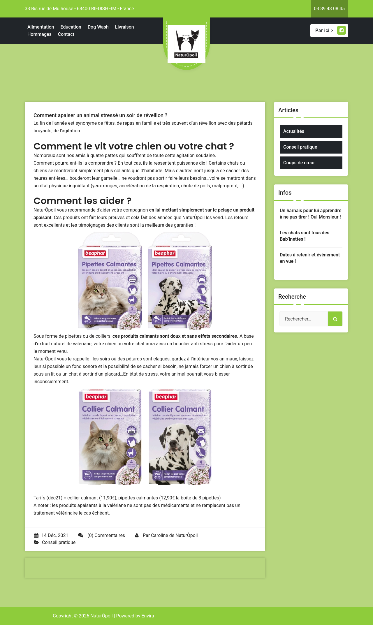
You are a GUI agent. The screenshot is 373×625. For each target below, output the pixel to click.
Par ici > (330, 30)
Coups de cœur (299, 163)
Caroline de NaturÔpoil (174, 535)
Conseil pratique (58, 542)
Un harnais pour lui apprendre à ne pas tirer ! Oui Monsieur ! (311, 214)
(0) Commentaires (101, 535)
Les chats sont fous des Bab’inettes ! (304, 236)
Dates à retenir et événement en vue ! (310, 258)
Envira (147, 616)
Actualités (293, 131)
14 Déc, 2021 (51, 535)
